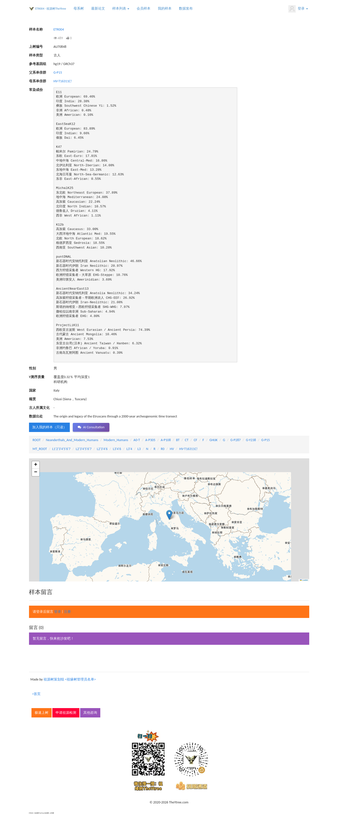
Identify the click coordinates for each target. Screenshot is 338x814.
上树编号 (36, 47)
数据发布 (186, 8)
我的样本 (165, 8)
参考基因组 (37, 64)
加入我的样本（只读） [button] (49, 427)
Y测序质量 (36, 377)
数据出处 (36, 416)
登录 (298, 9)
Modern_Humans (116, 440)
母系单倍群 (37, 81)
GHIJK (213, 440)
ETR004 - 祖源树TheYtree (50, 8)
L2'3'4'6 (102, 449)
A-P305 (150, 440)
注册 (67, 612)
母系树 (78, 8)
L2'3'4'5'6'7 (83, 449)
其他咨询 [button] (90, 713)
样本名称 (36, 29)
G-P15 (58, 72)
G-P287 (235, 440)
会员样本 (143, 8)
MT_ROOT (40, 449)
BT (177, 440)
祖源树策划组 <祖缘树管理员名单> (70, 679)
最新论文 (98, 8)
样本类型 (36, 55)
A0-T (136, 440)
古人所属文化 (39, 408)
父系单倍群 (37, 72)
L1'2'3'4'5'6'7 (61, 449)
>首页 (36, 694)
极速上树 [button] (41, 713)
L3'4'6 (117, 449)
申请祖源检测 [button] (66, 713)
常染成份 (36, 90)
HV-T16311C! (63, 81)
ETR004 (59, 29)
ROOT (37, 440)
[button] (169, 515)
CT (186, 440)
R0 (162, 449)
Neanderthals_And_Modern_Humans (72, 440)
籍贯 (32, 399)
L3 (139, 449)
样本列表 (120, 8)
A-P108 (166, 440)
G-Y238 (251, 440)
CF (195, 440)
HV (172, 449)
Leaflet (304, 580)
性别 (32, 368)
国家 (32, 390)
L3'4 (129, 449)
